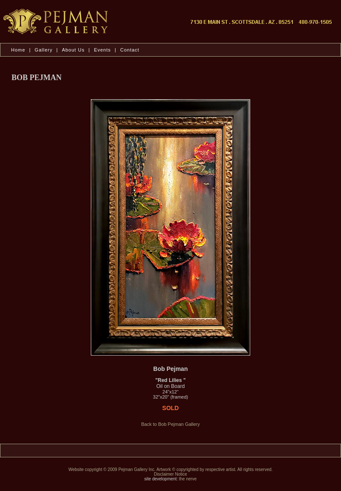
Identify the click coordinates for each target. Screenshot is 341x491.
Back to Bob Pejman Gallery (170, 424)
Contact (129, 49)
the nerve (188, 479)
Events (102, 49)
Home (18, 49)
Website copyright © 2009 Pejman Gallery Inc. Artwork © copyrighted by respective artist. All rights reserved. (170, 469)
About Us (74, 49)
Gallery (43, 49)
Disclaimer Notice (170, 474)
